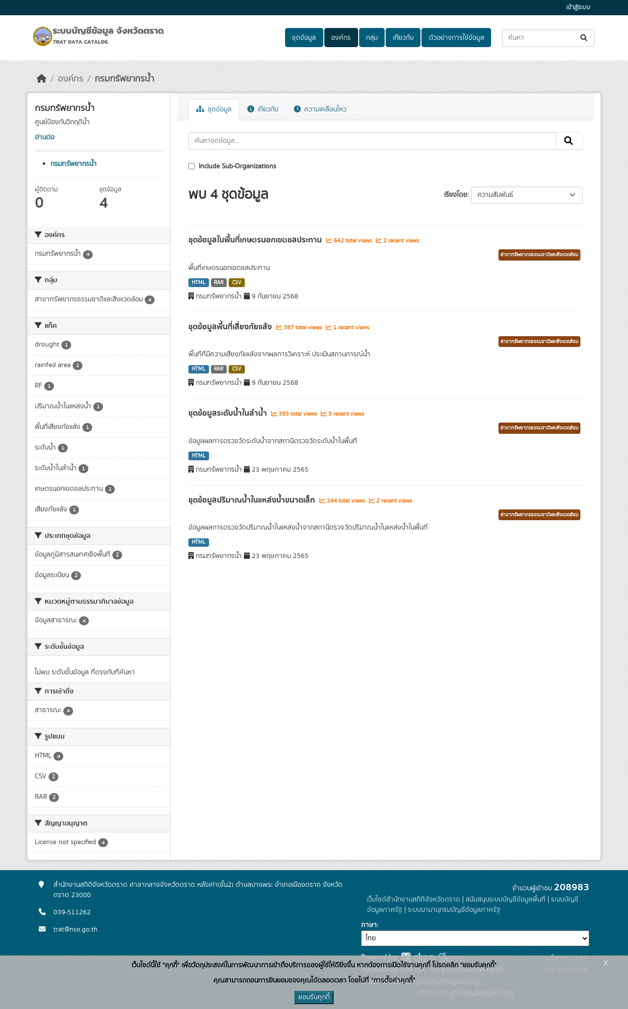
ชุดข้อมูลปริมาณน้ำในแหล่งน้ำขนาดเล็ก (252, 500)
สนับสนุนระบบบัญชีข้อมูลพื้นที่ (506, 899)
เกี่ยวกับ (403, 38)
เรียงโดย (455, 195)
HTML (199, 283)
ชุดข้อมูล (304, 38)
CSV (236, 283)
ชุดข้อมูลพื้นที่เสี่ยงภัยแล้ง (231, 326)
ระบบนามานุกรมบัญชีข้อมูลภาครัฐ (454, 910)
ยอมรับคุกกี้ (314, 997)
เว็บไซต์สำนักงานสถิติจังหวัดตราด (413, 899)
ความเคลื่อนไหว (320, 109)
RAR (218, 283)
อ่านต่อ (44, 137)
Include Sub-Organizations (232, 166)
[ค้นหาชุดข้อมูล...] (548, 38)
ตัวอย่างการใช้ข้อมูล (456, 38)
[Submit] (584, 38)
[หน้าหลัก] (42, 79)
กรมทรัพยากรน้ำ (124, 79)
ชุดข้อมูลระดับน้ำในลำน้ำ (228, 413)
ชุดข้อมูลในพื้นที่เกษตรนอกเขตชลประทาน (256, 240)
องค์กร (341, 38)
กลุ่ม (372, 38)
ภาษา (369, 925)
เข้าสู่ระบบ (578, 7)
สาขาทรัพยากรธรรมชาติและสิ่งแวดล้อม (539, 254)
